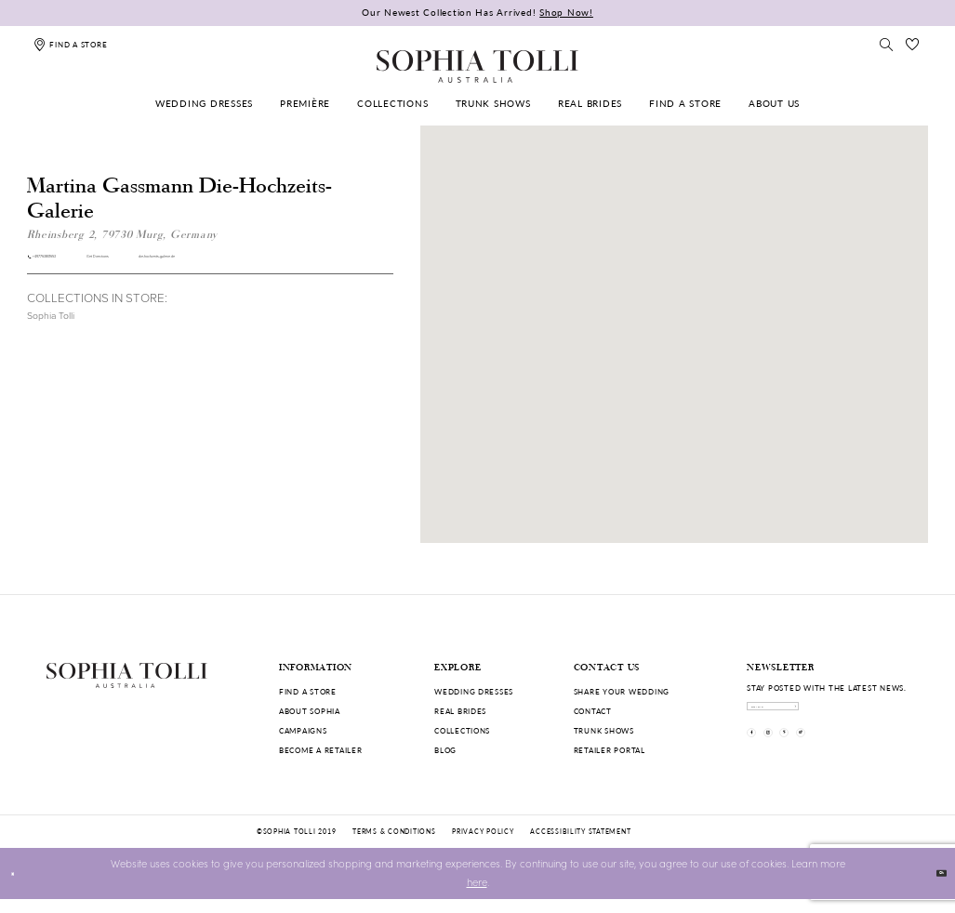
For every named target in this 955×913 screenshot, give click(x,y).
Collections (462, 730)
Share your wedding (622, 691)
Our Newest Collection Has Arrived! (477, 12)
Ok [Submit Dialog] (932, 886)
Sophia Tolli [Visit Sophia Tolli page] (50, 327)
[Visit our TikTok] (869, 760)
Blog (445, 750)
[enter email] (828, 715)
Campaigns (303, 730)
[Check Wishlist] (913, 44)
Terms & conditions (393, 845)
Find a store (308, 691)
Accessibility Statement (580, 845)
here (477, 896)
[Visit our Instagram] (797, 760)
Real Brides (460, 711)
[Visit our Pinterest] (833, 760)
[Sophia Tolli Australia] (477, 66)
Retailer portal (609, 750)
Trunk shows (604, 730)
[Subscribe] (897, 715)
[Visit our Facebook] (761, 760)
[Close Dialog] (20, 888)
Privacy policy (482, 845)
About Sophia (309, 711)
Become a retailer (321, 750)
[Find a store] (70, 44)
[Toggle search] (886, 44)
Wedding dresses (473, 691)
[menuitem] (204, 103)
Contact (593, 711)
